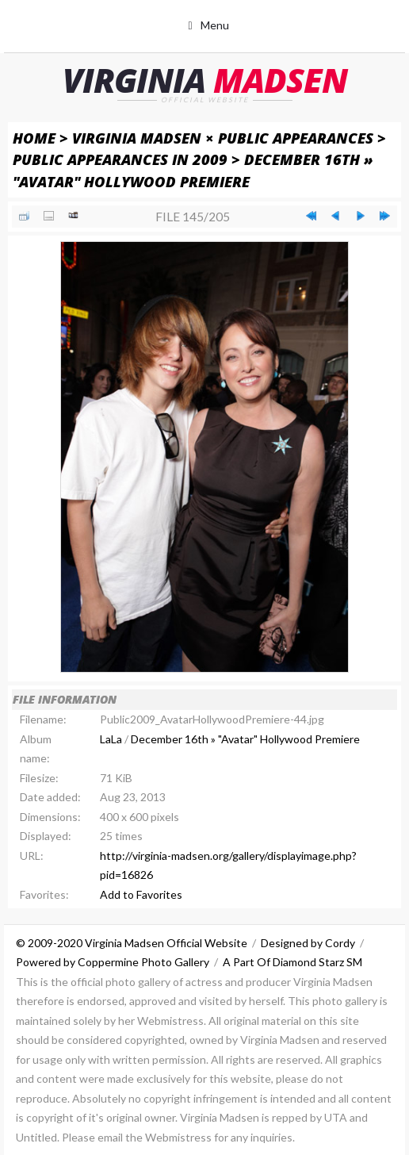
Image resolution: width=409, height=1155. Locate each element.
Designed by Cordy (308, 943)
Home (34, 138)
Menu (215, 25)
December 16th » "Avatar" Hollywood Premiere (245, 739)
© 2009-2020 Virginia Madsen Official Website (131, 943)
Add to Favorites (141, 894)
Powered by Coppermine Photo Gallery (112, 962)
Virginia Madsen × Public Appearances (222, 138)
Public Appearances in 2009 (120, 159)
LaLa (111, 739)
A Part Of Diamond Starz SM (292, 962)
